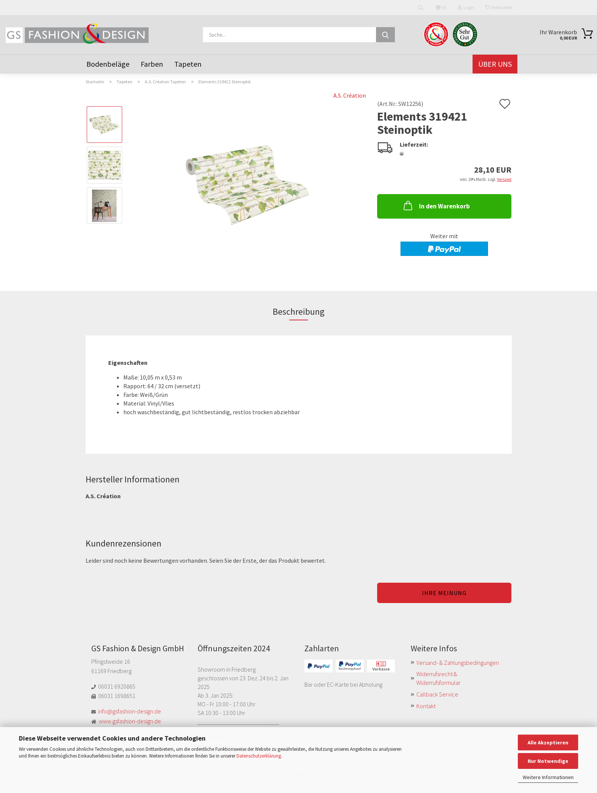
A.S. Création (349, 95)
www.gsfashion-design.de (130, 721)
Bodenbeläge (107, 64)
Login (466, 7)
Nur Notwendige (548, 761)
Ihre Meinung (444, 593)
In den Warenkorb (436, 205)
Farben (152, 64)
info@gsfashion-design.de (129, 711)
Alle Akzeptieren (548, 742)
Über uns (495, 64)
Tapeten (187, 64)
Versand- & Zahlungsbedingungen (457, 662)
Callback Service (437, 694)
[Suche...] (385, 34)
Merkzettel (498, 7)
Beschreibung (299, 311)
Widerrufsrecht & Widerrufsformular (438, 678)
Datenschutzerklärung (258, 756)
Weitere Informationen (548, 777)
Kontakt (426, 706)
